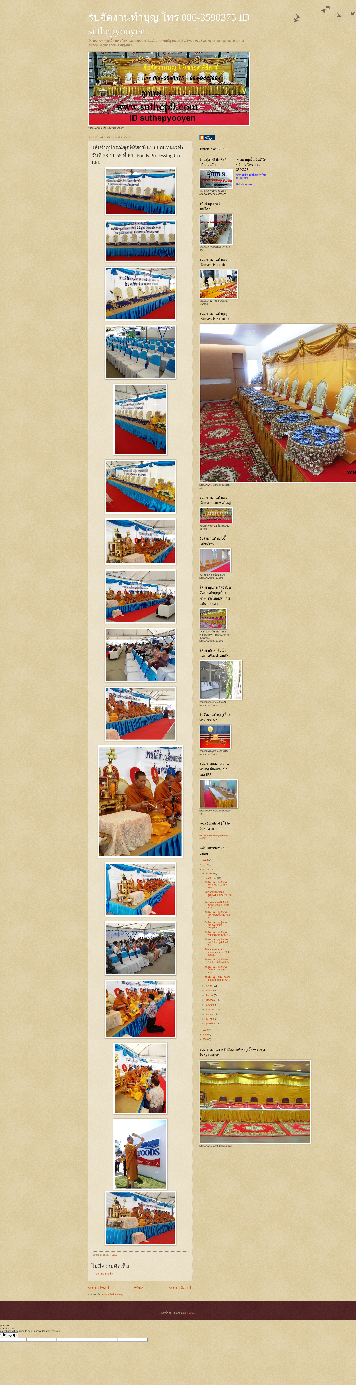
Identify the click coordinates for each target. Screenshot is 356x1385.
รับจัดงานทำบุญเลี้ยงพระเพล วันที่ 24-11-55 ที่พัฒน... (216, 885)
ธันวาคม (209, 873)
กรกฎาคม (210, 1000)
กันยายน (210, 990)
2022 (205, 860)
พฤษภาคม (210, 1009)
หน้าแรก (140, 1287)
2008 (205, 1039)
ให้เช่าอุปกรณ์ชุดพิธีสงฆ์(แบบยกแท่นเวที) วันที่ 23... (218, 895)
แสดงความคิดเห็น (104, 1273)
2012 (205, 869)
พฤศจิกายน (211, 878)
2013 (205, 864)
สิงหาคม (209, 995)
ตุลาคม (209, 985)
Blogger (190, 1313)
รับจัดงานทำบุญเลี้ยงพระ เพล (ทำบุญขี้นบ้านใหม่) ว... (217, 915)
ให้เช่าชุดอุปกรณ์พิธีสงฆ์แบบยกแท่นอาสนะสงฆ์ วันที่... (217, 905)
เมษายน (209, 1014)
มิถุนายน (210, 1005)
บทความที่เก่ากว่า (181, 1287)
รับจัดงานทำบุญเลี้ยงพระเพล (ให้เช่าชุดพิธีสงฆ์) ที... (217, 942)
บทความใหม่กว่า (99, 1287)
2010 (205, 1030)
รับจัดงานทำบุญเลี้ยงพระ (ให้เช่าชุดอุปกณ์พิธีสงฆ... (216, 970)
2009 (205, 1034)
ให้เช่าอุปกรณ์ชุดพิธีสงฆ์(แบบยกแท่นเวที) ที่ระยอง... (217, 952)
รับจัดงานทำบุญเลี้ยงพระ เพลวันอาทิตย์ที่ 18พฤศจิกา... (216, 925)
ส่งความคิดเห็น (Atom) (112, 1294)
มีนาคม (209, 1019)
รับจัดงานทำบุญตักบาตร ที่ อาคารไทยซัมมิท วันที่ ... (218, 978)
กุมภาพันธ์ (210, 1023)
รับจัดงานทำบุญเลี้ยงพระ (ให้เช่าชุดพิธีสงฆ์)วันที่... (217, 960)
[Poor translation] (12, 1335)
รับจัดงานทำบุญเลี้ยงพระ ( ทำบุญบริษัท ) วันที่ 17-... (217, 933)
